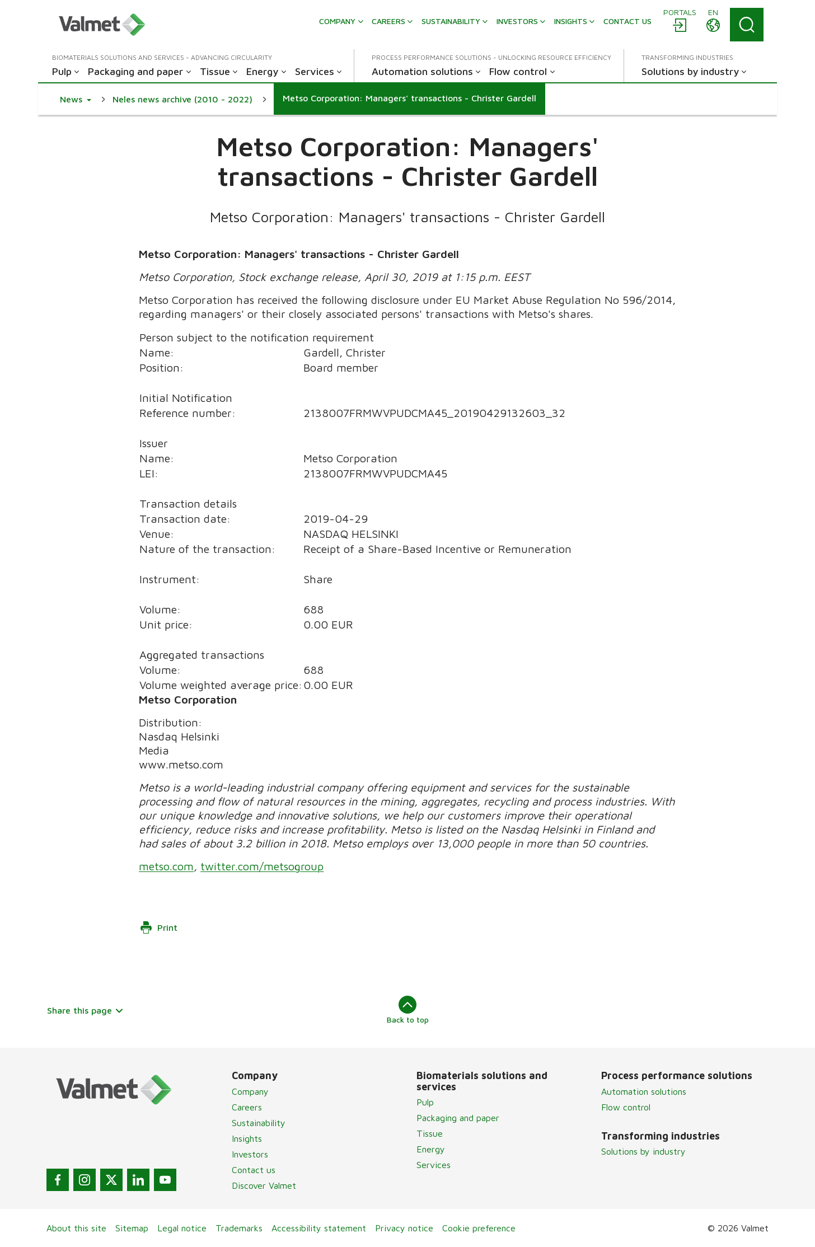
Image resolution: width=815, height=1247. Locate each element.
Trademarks (239, 1228)
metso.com (166, 866)
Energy (430, 1149)
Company (250, 1091)
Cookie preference (479, 1228)
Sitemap (131, 1228)
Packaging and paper (457, 1118)
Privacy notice (404, 1228)
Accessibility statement (318, 1228)
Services (433, 1165)
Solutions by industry (643, 1151)
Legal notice (182, 1228)
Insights (247, 1138)
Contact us (253, 1170)
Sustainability (258, 1123)
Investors (250, 1154)
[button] (75, 99)
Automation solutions (643, 1091)
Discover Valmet (264, 1185)
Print (158, 927)
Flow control (625, 1107)
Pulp (425, 1102)
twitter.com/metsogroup (262, 866)
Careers (247, 1107)
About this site (76, 1228)
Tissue (429, 1133)
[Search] (747, 24)
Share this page (85, 1010)
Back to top (408, 1010)
